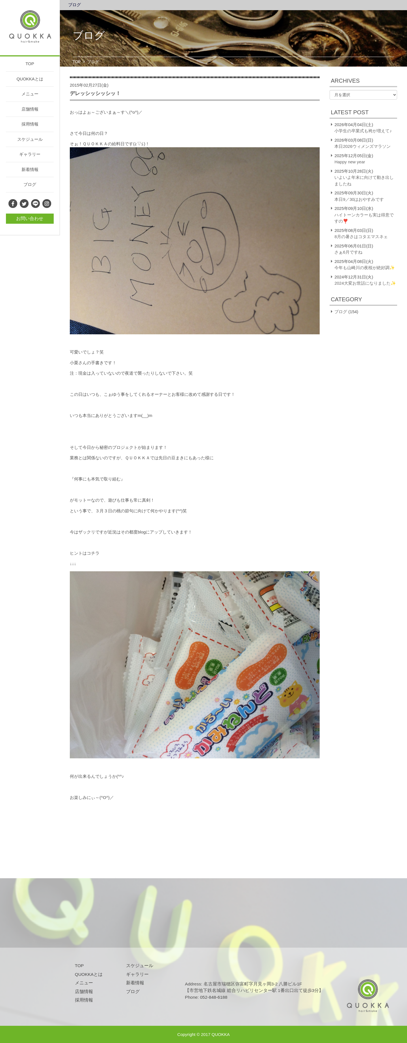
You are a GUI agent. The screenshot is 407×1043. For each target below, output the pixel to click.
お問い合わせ (29, 218)
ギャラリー (29, 154)
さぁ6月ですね (348, 252)
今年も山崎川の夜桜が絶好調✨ (364, 267)
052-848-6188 (214, 997)
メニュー (29, 93)
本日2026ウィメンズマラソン (362, 146)
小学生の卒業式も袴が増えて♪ (363, 130)
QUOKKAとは (29, 78)
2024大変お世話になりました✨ (365, 283)
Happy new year (349, 161)
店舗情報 (29, 109)
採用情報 (29, 124)
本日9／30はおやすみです (359, 199)
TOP (29, 63)
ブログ (29, 184)
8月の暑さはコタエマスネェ (360, 236)
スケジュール (30, 139)
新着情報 (29, 169)
